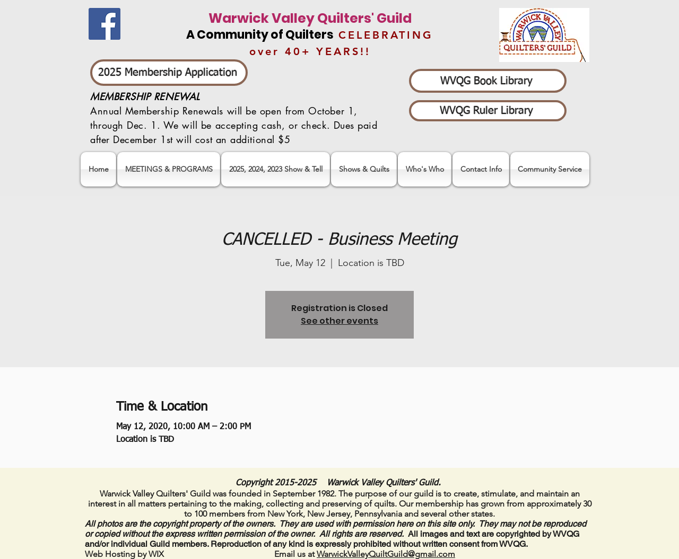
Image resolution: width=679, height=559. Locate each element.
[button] (275, 169)
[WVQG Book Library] (488, 81)
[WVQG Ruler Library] (488, 110)
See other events (339, 321)
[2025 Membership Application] (169, 72)
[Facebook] (104, 24)
